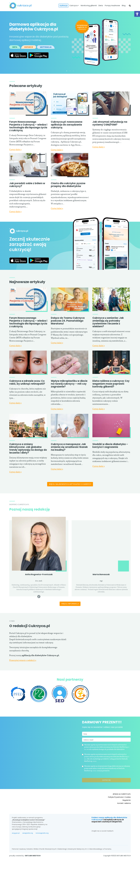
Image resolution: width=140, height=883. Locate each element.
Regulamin (127, 809)
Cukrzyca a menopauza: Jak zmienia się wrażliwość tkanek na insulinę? (69, 460)
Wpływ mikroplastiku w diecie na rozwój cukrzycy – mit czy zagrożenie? (69, 383)
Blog (123, 5)
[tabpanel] (70, 42)
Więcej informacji (70, 614)
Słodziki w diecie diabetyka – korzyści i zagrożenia (110, 459)
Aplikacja (63, 5)
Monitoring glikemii (89, 5)
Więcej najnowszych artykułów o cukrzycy (70, 495)
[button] (137, 14)
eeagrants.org (27, 842)
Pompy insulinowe (112, 5)
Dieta (100, 5)
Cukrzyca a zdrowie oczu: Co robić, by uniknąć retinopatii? (27, 382)
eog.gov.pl (16, 842)
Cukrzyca (73, 5)
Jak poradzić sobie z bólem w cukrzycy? (27, 185)
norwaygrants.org (42, 842)
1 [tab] (67, 71)
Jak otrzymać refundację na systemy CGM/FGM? (109, 123)
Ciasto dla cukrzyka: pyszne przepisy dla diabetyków (68, 185)
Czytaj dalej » (15, 149)
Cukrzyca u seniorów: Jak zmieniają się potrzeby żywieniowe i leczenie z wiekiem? (108, 322)
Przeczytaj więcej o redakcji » (22, 678)
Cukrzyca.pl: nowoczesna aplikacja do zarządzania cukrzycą (66, 124)
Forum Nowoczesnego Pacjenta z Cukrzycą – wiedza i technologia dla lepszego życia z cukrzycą (28, 126)
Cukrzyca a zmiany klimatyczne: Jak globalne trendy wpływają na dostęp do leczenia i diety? (28, 448)
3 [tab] (73, 71)
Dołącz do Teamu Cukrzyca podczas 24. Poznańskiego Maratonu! (68, 320)
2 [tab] (70, 71)
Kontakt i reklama (124, 813)
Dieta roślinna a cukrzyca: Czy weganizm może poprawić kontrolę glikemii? (111, 383)
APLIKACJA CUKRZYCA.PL (122, 803)
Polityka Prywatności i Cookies (119, 806)
